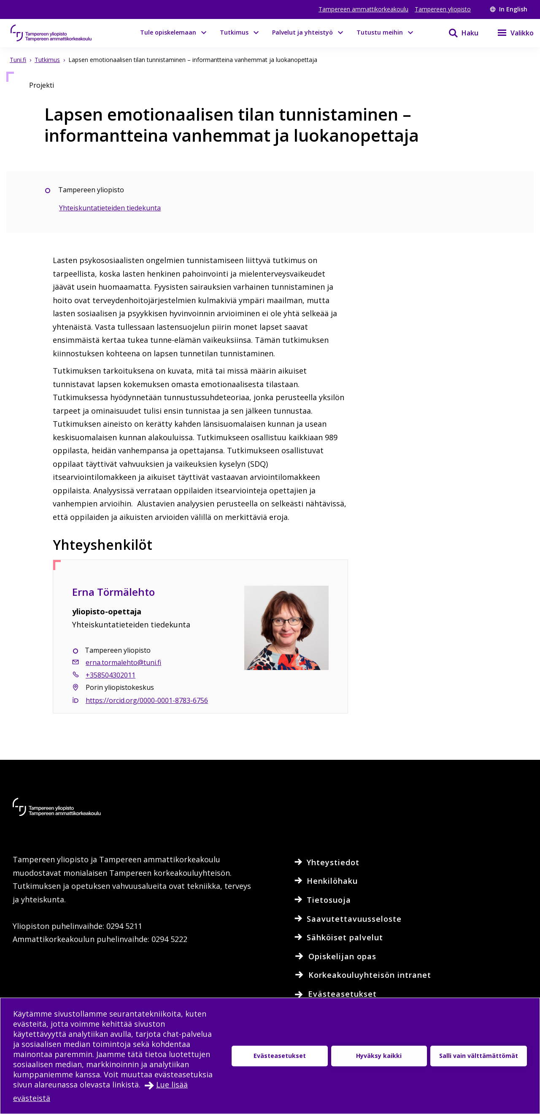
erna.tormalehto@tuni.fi (123, 662)
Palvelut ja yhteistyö (302, 32)
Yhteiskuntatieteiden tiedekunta (110, 208)
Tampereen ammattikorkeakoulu (363, 9)
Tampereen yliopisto (443, 9)
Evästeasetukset (280, 1056)
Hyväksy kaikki (379, 1056)
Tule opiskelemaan (168, 32)
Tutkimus (234, 32)
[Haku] (458, 33)
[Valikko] (510, 33)
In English (508, 9)
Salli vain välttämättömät (478, 1056)
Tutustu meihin (379, 32)
